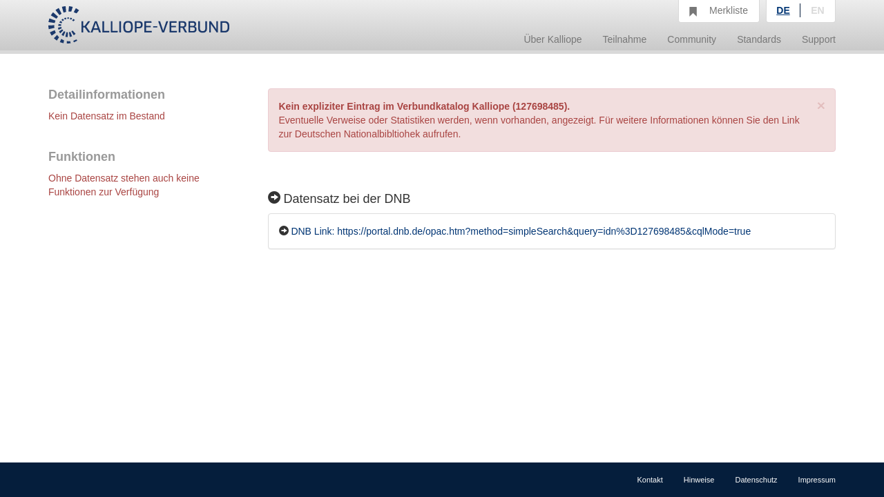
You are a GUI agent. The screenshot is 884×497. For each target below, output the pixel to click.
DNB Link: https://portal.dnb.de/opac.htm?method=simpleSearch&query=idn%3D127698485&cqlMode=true (521, 231)
